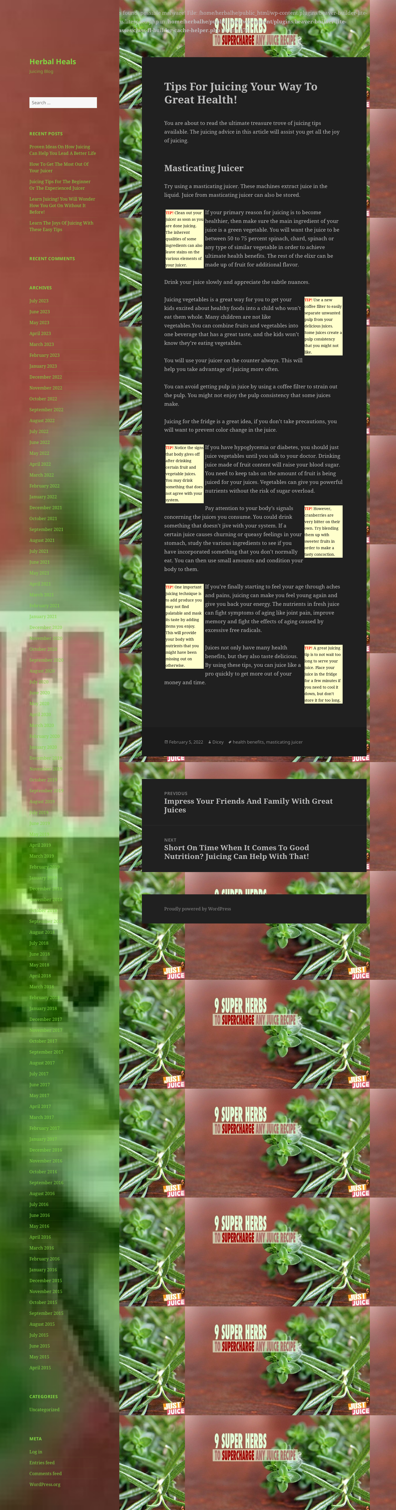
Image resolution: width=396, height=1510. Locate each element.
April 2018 (40, 976)
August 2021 (42, 540)
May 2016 (39, 1226)
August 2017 (42, 1063)
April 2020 (40, 714)
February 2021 (44, 606)
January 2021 (43, 616)
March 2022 (41, 475)
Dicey (218, 742)
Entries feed (42, 1463)
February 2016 (44, 1259)
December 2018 (45, 889)
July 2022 (38, 431)
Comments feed (45, 1474)
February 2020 (44, 736)
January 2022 (43, 497)
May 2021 (39, 573)
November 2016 (45, 1161)
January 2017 (43, 1139)
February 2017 (44, 1128)
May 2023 (39, 323)
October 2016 (43, 1172)
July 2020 (38, 682)
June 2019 (39, 823)
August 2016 (42, 1193)
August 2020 (42, 671)
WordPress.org (44, 1484)
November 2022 (45, 388)
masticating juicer (284, 742)
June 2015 (39, 1346)
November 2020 (45, 638)
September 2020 (46, 660)
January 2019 (43, 878)
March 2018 (41, 987)
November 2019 (45, 769)
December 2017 (45, 1019)
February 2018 (44, 997)
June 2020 (39, 693)
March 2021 (41, 595)
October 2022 (43, 399)
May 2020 (39, 704)
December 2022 (45, 377)
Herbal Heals (52, 61)
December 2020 (45, 627)
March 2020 (41, 725)
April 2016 (40, 1237)
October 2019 (43, 780)
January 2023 (43, 366)
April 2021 (40, 584)
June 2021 (39, 562)
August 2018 (42, 932)
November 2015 (45, 1291)
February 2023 (44, 355)
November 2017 (45, 1030)
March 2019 (41, 856)
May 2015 (39, 1357)
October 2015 (43, 1302)
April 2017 (40, 1106)
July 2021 (38, 551)
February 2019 (44, 867)
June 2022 (39, 442)
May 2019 (39, 834)
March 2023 (41, 344)
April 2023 (40, 333)
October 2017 (43, 1041)
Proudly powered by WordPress (197, 909)
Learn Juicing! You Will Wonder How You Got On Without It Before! (62, 205)
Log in (35, 1452)
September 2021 (46, 529)
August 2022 (42, 420)
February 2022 (44, 486)
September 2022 (46, 410)
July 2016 (38, 1204)
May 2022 (39, 453)
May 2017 (39, 1095)
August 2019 (42, 802)
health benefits (248, 742)
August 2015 (42, 1324)
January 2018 (43, 1008)
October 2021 (43, 518)
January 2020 (43, 747)
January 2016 (43, 1270)
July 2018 (38, 943)
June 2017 (39, 1085)
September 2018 (46, 921)
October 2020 (43, 649)
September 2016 (46, 1183)
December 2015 (45, 1281)
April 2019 (40, 845)
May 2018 (39, 965)
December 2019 (45, 758)
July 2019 (38, 812)
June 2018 (39, 954)
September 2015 (46, 1313)
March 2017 (41, 1117)
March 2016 (41, 1248)
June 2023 (39, 312)
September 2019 (46, 791)
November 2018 (45, 900)
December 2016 (45, 1150)
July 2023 (38, 301)
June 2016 (39, 1215)
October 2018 (43, 910)
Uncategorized (44, 1410)
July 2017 (38, 1074)
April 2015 (40, 1368)
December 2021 (45, 508)
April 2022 (40, 464)
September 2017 (46, 1052)
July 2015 (38, 1335)
